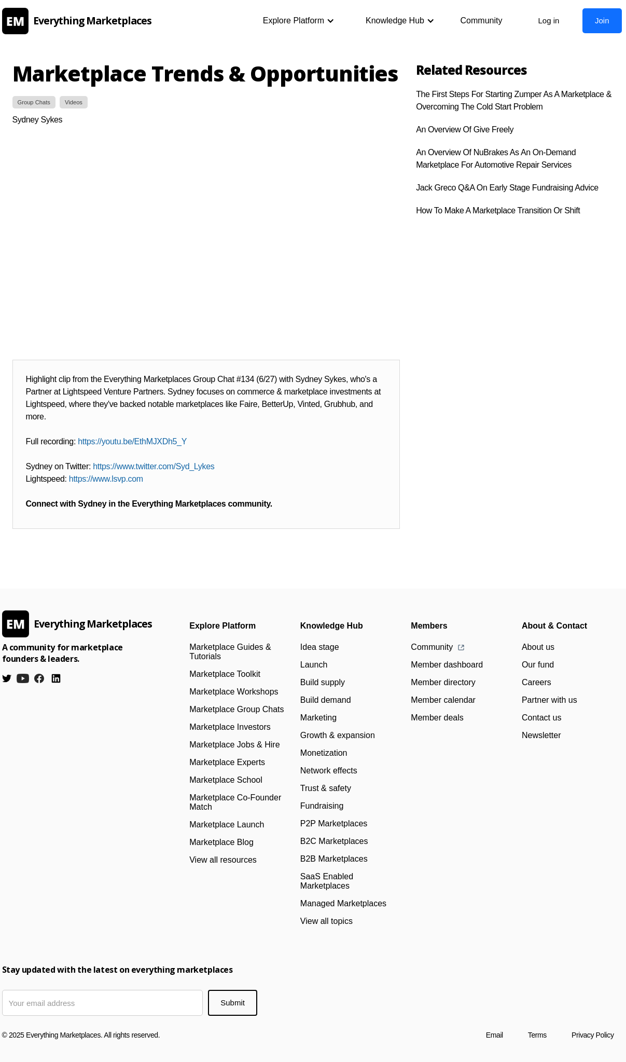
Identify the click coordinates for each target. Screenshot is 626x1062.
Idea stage (319, 647)
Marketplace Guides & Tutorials (230, 652)
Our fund (538, 664)
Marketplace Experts (227, 762)
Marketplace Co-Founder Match (235, 802)
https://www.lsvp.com (106, 478)
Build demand (325, 700)
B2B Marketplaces (334, 858)
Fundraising (322, 805)
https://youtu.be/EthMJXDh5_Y (132, 441)
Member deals (437, 717)
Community (482, 20)
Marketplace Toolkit (224, 674)
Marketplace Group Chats (236, 709)
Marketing (318, 717)
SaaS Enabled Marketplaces (326, 881)
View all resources (223, 859)
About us (538, 647)
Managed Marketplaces (343, 903)
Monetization (323, 752)
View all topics (326, 921)
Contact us (541, 717)
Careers (536, 682)
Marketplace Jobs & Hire (234, 744)
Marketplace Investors (230, 727)
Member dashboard (447, 664)
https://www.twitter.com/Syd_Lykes (153, 466)
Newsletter (541, 735)
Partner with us (549, 700)
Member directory (443, 682)
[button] (299, 20)
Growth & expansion (337, 735)
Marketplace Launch (226, 824)
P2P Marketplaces (334, 823)
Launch (314, 664)
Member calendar (443, 700)
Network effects (328, 770)
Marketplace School (225, 779)
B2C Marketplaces (334, 841)
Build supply (322, 682)
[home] (80, 21)
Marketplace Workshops (233, 691)
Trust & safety (325, 788)
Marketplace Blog (221, 842)
